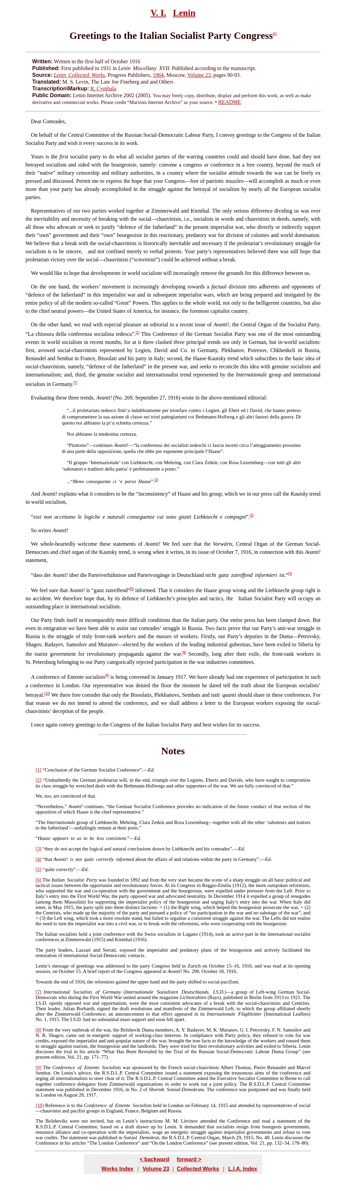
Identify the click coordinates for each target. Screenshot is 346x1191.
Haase (44, 838)
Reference (55, 1105)
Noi (70, 434)
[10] (47, 693)
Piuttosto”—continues (91, 445)
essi (37, 517)
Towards (43, 981)
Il (70, 462)
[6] (274, 34)
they (49, 848)
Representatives (48, 211)
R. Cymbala (103, 88)
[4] (290, 574)
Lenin (184, 13)
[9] (107, 675)
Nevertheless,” (52, 806)
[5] (132, 589)
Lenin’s (42, 966)
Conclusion (56, 770)
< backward (154, 1159)
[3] (251, 515)
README (229, 102)
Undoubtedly (58, 780)
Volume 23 (199, 75)
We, (39, 796)
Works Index (117, 1169)
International (57, 992)
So (34, 530)
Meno (78, 481)
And (36, 494)
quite (50, 869)
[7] (75, 383)
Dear (36, 121)
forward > (189, 1159)
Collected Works (198, 1169)
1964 (158, 75)
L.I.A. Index (242, 1169)
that (48, 859)
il (74, 410)
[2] (156, 480)
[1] (137, 332)
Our (35, 620)
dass (38, 575)
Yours (37, 156)
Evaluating (42, 397)
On (34, 135)
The (42, 822)
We (34, 273)
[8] (184, 652)
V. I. (158, 13)
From (48, 1030)
